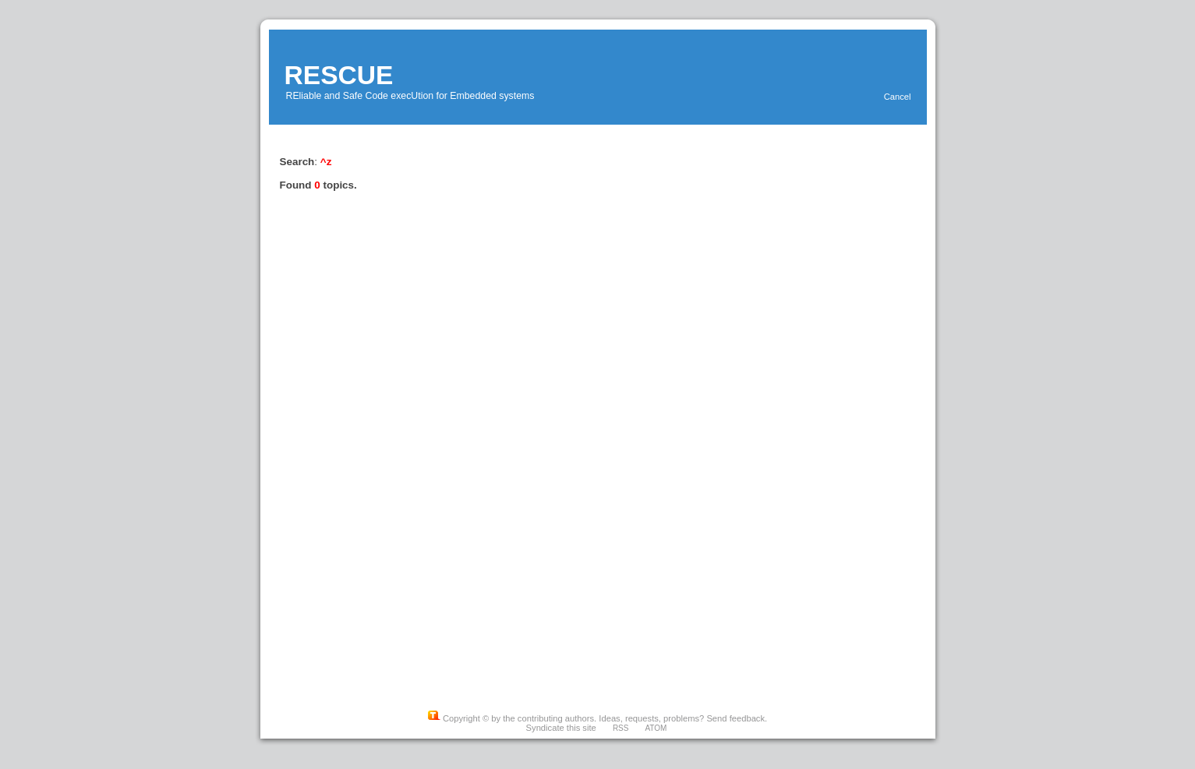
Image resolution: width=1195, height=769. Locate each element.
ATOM (655, 728)
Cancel (897, 96)
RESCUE (339, 75)
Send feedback (735, 718)
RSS (621, 728)
